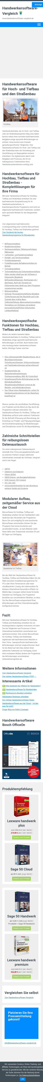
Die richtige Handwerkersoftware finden (18, 700)
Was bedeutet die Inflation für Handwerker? (23, 686)
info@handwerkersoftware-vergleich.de (20, 1043)
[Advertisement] (21, 52)
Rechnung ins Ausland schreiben (19, 693)
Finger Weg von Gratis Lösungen (15, 709)
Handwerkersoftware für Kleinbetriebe (21, 689)
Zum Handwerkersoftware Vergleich (16, 673)
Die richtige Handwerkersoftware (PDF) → (19, 676)
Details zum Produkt (21, 837)
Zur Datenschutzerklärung (29, 1075)
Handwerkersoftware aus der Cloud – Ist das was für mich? (20, 704)
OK (22, 1079)
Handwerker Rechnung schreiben (15, 697)
